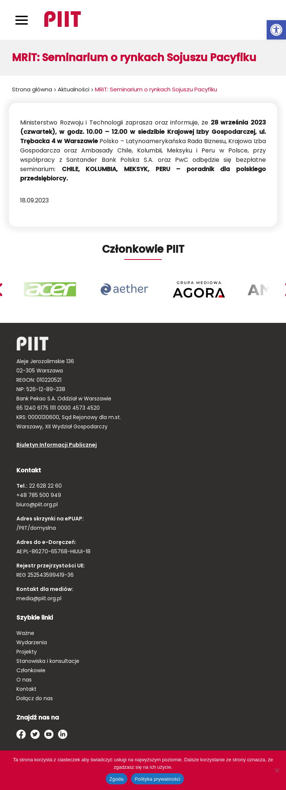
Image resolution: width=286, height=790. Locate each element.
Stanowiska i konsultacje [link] (47, 661)
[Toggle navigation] (21, 20)
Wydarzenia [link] (31, 642)
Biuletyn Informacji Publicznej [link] (56, 444)
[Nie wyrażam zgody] (276, 770)
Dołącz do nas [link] (34, 698)
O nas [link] (24, 679)
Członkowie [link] (30, 670)
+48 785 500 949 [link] (38, 495)
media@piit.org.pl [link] (38, 598)
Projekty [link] (26, 651)
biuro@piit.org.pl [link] (37, 504)
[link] (276, 30)
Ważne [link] (25, 633)
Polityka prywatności (158, 779)
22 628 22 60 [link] (45, 486)
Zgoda (116, 779)
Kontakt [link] (26, 689)
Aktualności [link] (73, 89)
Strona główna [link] (32, 89)
